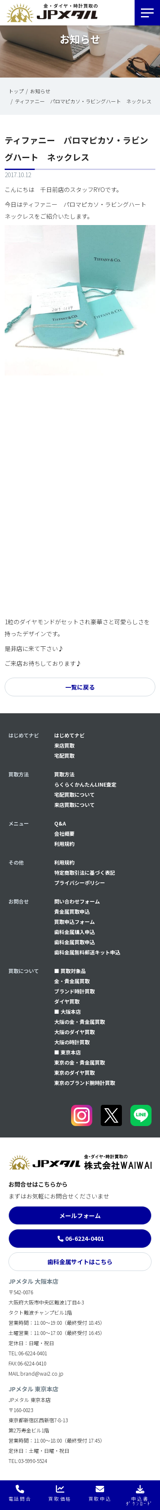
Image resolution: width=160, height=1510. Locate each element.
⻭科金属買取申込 (74, 941)
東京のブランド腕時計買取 (84, 1082)
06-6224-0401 (84, 1238)
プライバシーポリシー (79, 882)
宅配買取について (74, 794)
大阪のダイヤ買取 (74, 1031)
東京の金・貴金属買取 (79, 1062)
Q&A (60, 823)
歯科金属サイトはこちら (80, 1261)
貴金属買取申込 (72, 911)
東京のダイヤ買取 (74, 1072)
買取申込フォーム (74, 921)
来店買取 (64, 745)
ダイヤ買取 (67, 1001)
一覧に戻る (80, 687)
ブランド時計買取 (74, 991)
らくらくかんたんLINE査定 (85, 784)
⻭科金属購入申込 (74, 931)
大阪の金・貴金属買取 (79, 1021)
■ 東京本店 (67, 1052)
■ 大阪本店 (67, 1011)
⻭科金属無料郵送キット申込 (87, 952)
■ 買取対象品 (70, 970)
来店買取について (74, 804)
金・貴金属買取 (72, 980)
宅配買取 (64, 755)
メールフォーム (80, 1215)
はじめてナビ (69, 735)
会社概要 (64, 833)
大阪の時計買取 (72, 1042)
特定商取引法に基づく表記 (84, 872)
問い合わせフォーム (77, 901)
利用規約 (64, 843)
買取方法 (64, 774)
